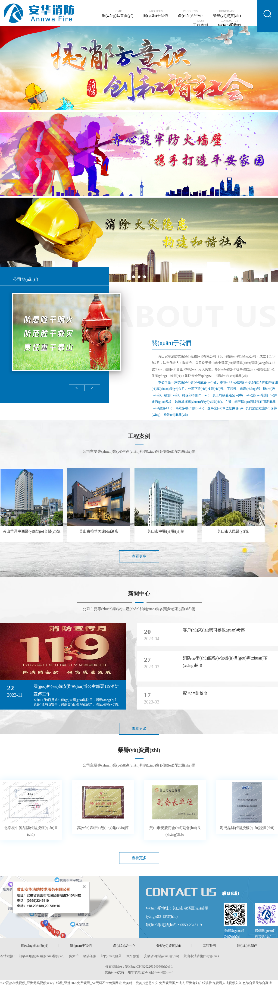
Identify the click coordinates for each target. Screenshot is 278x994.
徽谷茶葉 (89, 956)
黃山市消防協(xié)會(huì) (201, 956)
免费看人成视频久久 (227, 983)
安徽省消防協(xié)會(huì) (161, 956)
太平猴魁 (132, 956)
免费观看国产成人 (172, 983)
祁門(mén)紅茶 (111, 956)
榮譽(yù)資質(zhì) (227, 14)
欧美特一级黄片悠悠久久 (140, 983)
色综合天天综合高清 (257, 983)
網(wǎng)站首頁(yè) (118, 14)
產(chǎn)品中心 (190, 14)
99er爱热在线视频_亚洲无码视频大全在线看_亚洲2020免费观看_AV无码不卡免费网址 (61, 983)
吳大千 (74, 956)
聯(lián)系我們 (229, 23)
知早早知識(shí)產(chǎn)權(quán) (42, 956)
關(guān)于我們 (156, 14)
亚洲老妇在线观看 (199, 983)
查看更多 (139, 556)
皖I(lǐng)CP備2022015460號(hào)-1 (149, 966)
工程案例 (200, 23)
